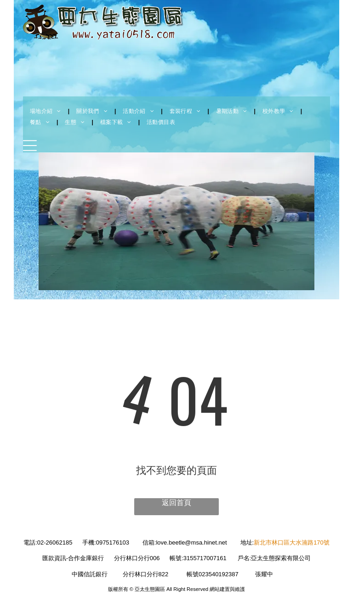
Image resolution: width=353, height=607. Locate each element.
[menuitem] (46, 111)
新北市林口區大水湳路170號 (292, 542)
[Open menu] (30, 145)
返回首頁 (176, 502)
